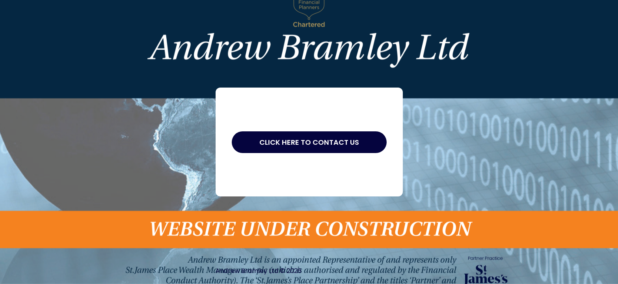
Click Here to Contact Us (309, 142)
